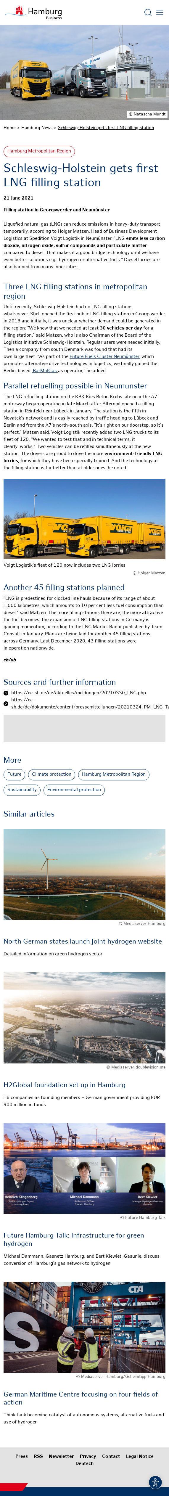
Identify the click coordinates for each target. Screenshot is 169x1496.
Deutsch (84, 1464)
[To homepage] (33, 12)
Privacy (88, 1457)
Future (14, 774)
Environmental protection (74, 790)
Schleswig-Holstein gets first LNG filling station (106, 128)
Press (21, 1457)
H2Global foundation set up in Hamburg (64, 1085)
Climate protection (51, 774)
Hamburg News (36, 128)
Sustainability (22, 790)
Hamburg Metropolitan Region (39, 151)
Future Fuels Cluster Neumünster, (105, 357)
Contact (111, 1457)
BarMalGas (45, 371)
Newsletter (61, 1457)
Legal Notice (140, 1457)
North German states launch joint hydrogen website (83, 942)
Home (10, 128)
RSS (38, 1457)
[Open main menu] (159, 12)
